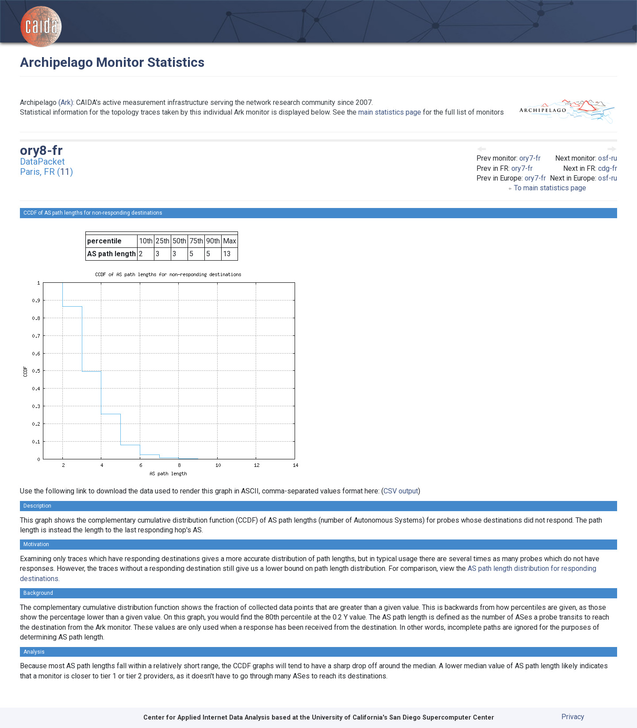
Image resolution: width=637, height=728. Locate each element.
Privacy (572, 717)
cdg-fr (607, 168)
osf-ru (607, 158)
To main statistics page (547, 188)
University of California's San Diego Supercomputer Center (403, 717)
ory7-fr (530, 158)
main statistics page (389, 112)
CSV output (401, 491)
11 (65, 171)
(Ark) (65, 102)
